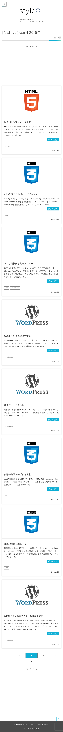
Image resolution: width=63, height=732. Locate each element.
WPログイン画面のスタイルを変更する (23, 616)
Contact (17, 724)
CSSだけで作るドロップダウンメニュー (24, 194)
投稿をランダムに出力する (17, 336)
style (31, 10)
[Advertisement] (31, 64)
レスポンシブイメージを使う (18, 122)
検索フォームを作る (14, 405)
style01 (36, 729)
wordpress (9, 357)
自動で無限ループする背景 (17, 474)
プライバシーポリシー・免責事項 (35, 724)
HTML (7, 146)
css (6, 215)
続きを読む (53, 140)
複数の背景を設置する (15, 544)
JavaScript (15, 288)
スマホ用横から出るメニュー (18, 263)
